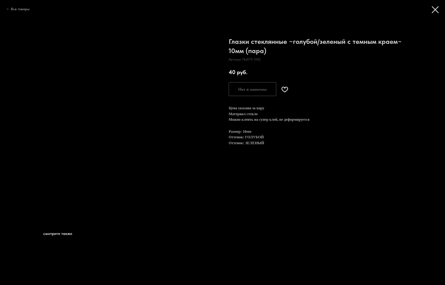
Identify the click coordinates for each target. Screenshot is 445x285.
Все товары (20, 9)
